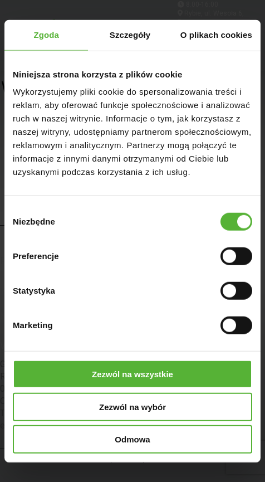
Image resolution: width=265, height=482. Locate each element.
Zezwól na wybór (132, 406)
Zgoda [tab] (46, 34)
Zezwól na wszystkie (132, 374)
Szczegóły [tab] (130, 34)
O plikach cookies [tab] (216, 34)
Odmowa (132, 439)
